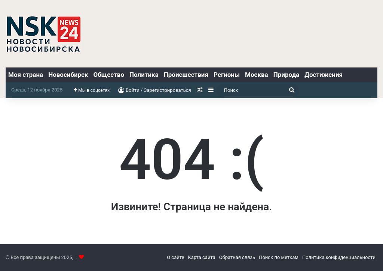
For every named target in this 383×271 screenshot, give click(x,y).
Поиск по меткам (278, 257)
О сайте (175, 257)
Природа (286, 74)
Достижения (323, 74)
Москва (256, 74)
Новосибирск (68, 74)
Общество (109, 74)
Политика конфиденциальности (339, 257)
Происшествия (186, 74)
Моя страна (25, 74)
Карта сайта (201, 257)
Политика (144, 74)
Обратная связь (237, 257)
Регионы (227, 74)
